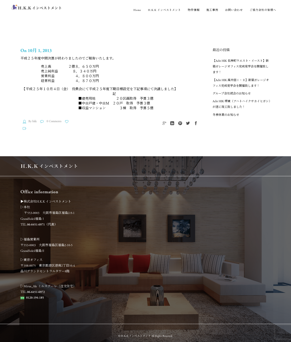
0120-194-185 (35, 298)
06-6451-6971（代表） (42, 225)
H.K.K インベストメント (164, 10)
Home (137, 10)
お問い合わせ (234, 10)
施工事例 (212, 10)
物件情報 (194, 10)
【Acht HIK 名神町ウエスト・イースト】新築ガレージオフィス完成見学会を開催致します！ (241, 66)
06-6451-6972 (36, 292)
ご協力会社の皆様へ (263, 10)
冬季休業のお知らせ (226, 115)
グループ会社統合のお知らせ (232, 94)
